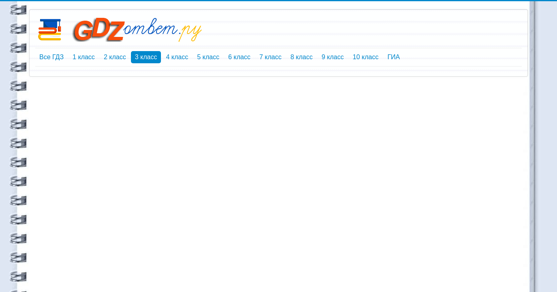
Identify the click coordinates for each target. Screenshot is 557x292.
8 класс (301, 57)
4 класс (177, 57)
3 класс (146, 57)
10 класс (366, 57)
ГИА (394, 57)
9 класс (332, 57)
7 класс (270, 57)
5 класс (208, 57)
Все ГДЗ (51, 57)
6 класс (239, 57)
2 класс (115, 57)
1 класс (84, 57)
